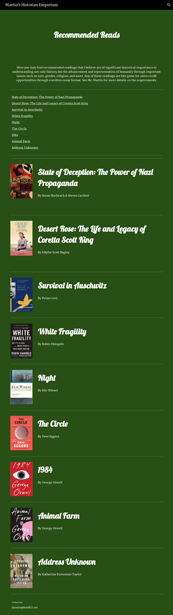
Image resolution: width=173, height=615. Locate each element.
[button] (169, 5)
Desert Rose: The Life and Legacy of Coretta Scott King (50, 103)
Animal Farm (21, 141)
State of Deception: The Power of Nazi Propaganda (47, 97)
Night (16, 122)
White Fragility (22, 116)
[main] (86, 35)
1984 (15, 135)
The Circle (19, 128)
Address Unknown (25, 147)
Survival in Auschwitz (27, 109)
